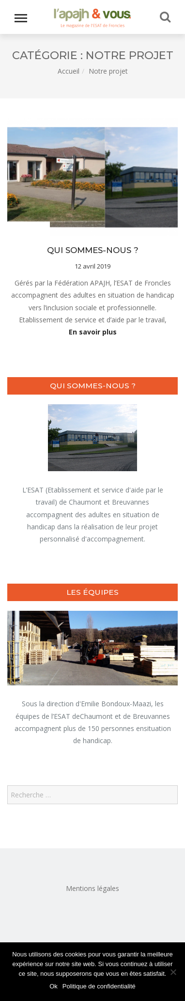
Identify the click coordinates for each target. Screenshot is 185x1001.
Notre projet (27, 229)
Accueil (68, 71)
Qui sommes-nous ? (93, 250)
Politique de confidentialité (99, 986)
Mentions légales (92, 888)
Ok (53, 986)
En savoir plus (93, 331)
